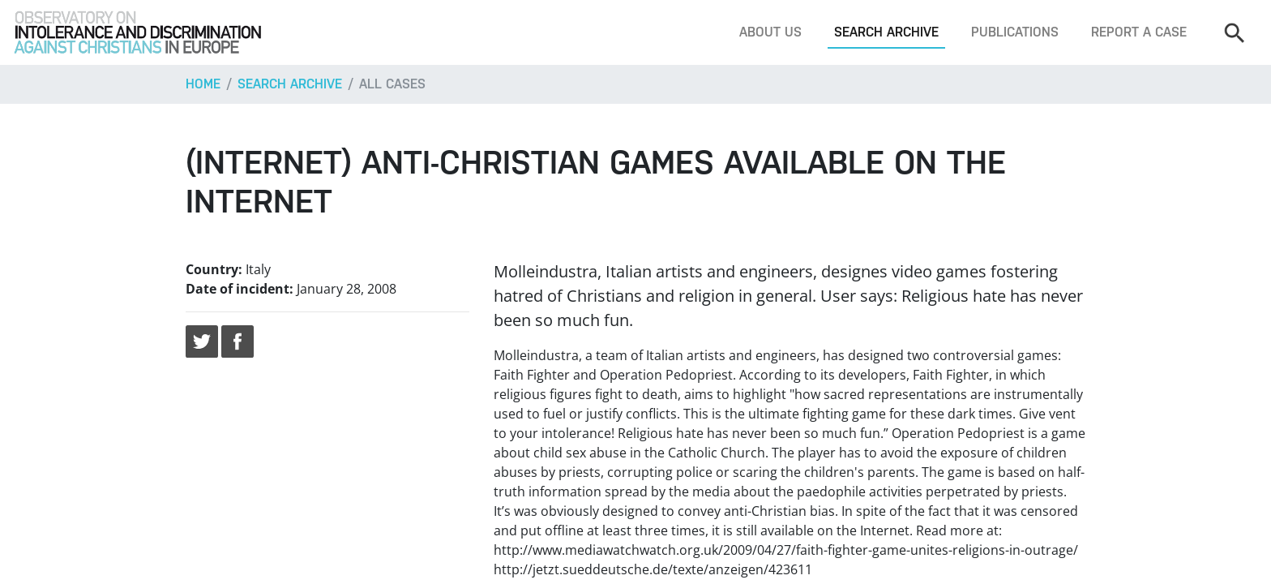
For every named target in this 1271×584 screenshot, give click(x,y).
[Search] (1233, 32)
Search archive (886, 32)
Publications (1015, 32)
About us (770, 32)
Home (203, 84)
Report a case (1139, 32)
